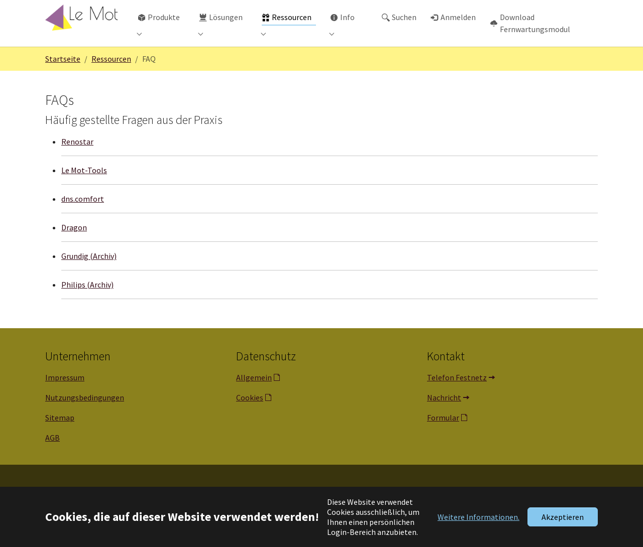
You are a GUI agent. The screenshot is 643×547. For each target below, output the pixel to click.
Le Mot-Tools (84, 190)
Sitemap (59, 438)
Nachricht (444, 418)
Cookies (249, 418)
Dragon (74, 247)
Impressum (64, 397)
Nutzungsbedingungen (84, 418)
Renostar (77, 162)
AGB (52, 458)
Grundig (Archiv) (89, 276)
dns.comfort (82, 219)
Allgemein (254, 397)
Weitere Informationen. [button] (478, 517)
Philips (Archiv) (87, 305)
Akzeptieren (563, 517)
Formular (443, 438)
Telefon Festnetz (457, 397)
